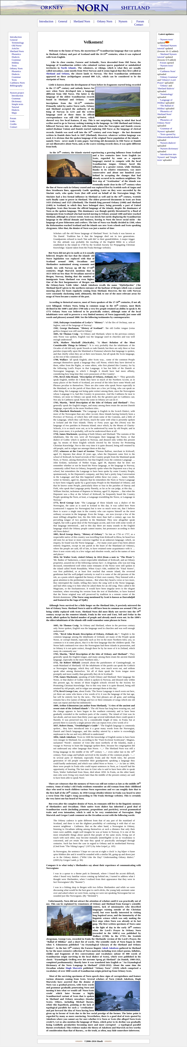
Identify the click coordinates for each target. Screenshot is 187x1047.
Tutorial (15, 107)
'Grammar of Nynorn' (164, 130)
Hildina (15, 62)
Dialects (16, 57)
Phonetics (16, 54)
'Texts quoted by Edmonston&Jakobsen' (168, 135)
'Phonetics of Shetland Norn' (164, 113)
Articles (15, 48)
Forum (140, 21)
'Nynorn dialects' (168, 142)
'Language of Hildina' (164, 101)
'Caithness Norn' (168, 71)
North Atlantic (68, 68)
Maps (14, 112)
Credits (13, 124)
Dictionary (17, 101)
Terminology (18, 42)
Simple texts (17, 104)
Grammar (16, 59)
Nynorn (123, 21)
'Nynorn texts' (166, 39)
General (62, 21)
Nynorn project (17, 92)
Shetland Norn (81, 21)
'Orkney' (164, 85)
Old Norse (17, 45)
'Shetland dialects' (165, 88)
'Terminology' (166, 94)
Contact (138, 24)
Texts (14, 65)
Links (12, 121)
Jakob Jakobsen (110, 948)
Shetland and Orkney (57, 73)
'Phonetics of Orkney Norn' (164, 121)
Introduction (46, 21)
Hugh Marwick (74, 968)
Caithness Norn (17, 82)
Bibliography (16, 85)
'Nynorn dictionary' (169, 148)
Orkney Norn (104, 21)
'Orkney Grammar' (169, 77)
